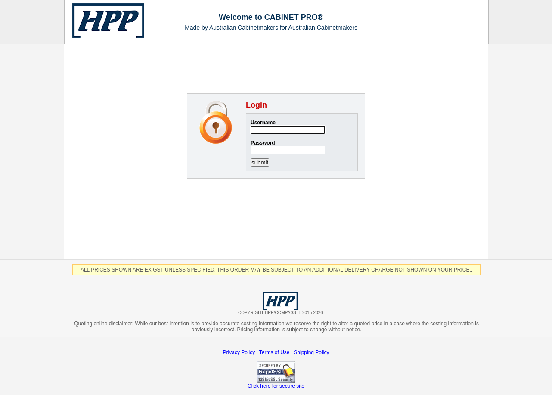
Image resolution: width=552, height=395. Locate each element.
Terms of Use (275, 352)
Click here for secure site (276, 383)
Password (263, 143)
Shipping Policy (311, 352)
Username (263, 123)
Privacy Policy (239, 352)
